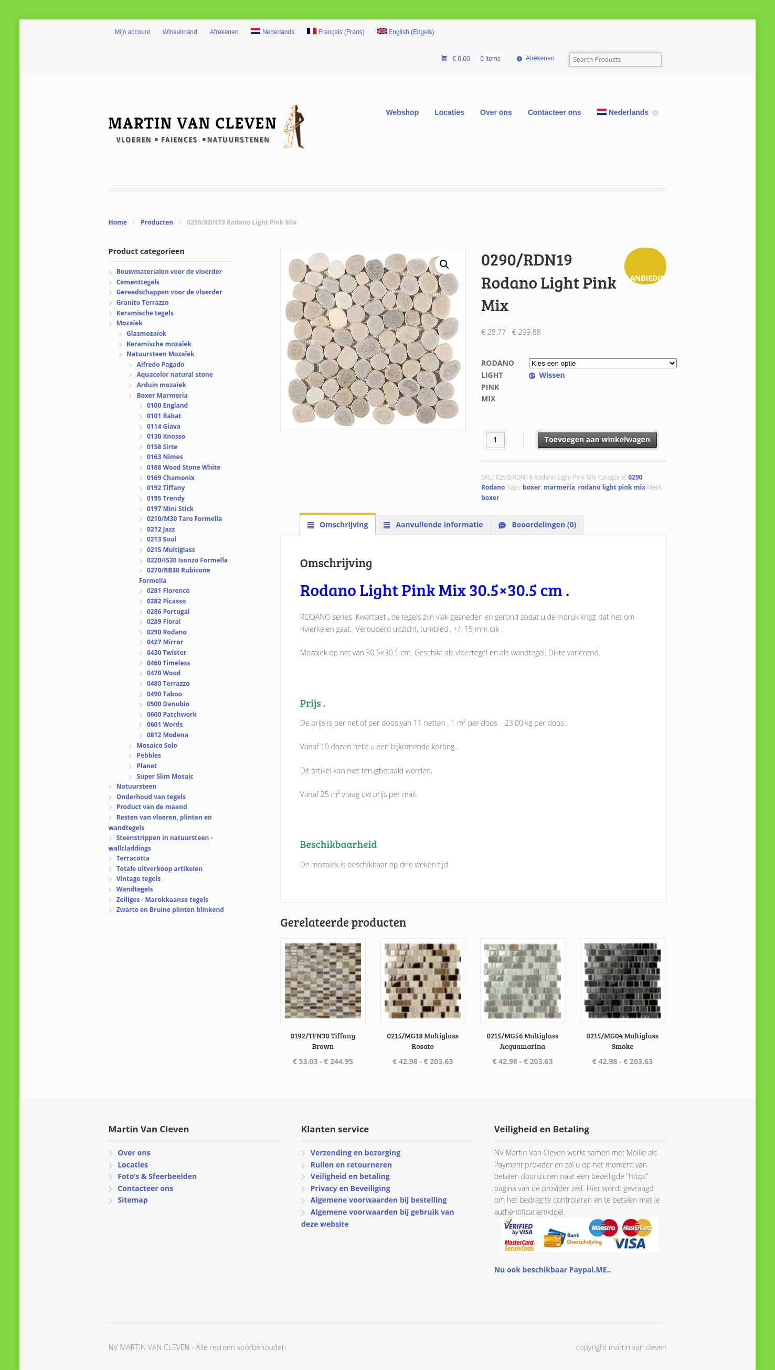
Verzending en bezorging (355, 1152)
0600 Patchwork (172, 714)
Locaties (449, 112)
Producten (157, 222)
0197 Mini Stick (170, 508)
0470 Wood (164, 672)
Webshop (402, 112)
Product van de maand (151, 806)
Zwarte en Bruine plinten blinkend (170, 909)
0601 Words (165, 724)
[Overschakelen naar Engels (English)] (406, 32)
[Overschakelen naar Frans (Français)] (336, 32)
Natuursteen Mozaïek (160, 353)
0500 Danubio (168, 703)
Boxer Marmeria (161, 395)
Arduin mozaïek (161, 384)
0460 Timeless (168, 663)
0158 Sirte (162, 446)
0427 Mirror (165, 642)
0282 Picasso (166, 601)
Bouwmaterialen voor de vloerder (169, 271)
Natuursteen (136, 786)
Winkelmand (180, 32)
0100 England (167, 405)
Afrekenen (224, 32)
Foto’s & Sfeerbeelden (157, 1176)
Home (118, 222)
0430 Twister (166, 652)
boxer (531, 487)
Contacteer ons (554, 112)
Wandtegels (134, 889)
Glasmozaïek (146, 333)
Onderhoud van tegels (151, 796)
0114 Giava (164, 426)
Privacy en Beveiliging (350, 1188)
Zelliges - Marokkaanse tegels (162, 899)
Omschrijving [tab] (342, 524)
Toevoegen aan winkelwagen (597, 439)
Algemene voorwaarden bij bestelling (379, 1200)
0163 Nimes (165, 456)
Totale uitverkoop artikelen (159, 868)
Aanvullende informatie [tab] (438, 524)
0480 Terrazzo (168, 683)
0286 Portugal (168, 611)
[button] (444, 264)
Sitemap (132, 1200)
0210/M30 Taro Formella (184, 518)
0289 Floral (164, 621)
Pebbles (148, 755)
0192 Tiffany (166, 487)
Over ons (496, 112)
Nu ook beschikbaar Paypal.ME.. (552, 1270)
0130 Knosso (166, 436)
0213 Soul (161, 539)
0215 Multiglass (171, 549)
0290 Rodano (167, 632)
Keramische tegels (145, 313)
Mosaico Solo (156, 745)
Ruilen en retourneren (351, 1165)
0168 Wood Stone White (183, 467)
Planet (146, 765)
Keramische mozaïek (159, 343)
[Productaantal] (495, 440)
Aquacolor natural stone (174, 374)
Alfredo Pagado (160, 364)
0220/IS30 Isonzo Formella (187, 560)
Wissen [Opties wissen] (552, 375)
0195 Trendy (166, 498)
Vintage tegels (138, 878)
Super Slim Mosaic (164, 776)
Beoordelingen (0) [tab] (543, 524)
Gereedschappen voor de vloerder (169, 292)
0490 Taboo (164, 693)
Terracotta (133, 858)
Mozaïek (129, 322)
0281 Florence (168, 590)
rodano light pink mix (611, 487)
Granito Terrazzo (142, 302)
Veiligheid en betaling (350, 1176)
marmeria (559, 487)
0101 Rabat (164, 415)
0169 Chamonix (171, 477)
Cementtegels (138, 282)
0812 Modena (167, 734)
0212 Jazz (161, 529)
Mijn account (132, 32)
